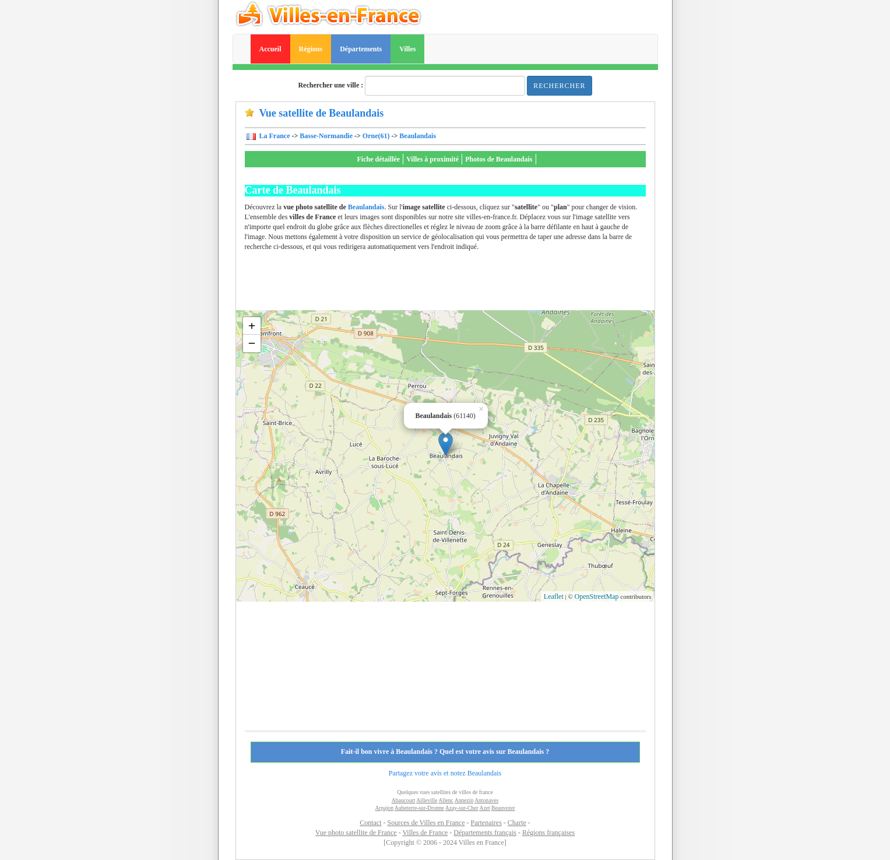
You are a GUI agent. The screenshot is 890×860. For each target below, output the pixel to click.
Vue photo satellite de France (356, 833)
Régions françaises (548, 833)
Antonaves (486, 800)
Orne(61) (376, 136)
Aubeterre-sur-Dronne (419, 808)
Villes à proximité (432, 159)
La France (274, 136)
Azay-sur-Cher (462, 808)
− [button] (252, 343)
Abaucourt (404, 800)
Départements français (484, 833)
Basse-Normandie (326, 136)
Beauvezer (503, 808)
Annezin (464, 800)
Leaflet (554, 596)
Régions (311, 49)
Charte (517, 823)
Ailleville (426, 800)
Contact (370, 823)
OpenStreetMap (597, 596)
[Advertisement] (457, 284)
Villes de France (425, 833)
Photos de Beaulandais (498, 159)
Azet (484, 808)
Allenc (445, 800)
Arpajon (384, 808)
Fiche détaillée (378, 159)
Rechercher (559, 86)
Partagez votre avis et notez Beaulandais (445, 773)
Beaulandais (417, 136)
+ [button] (252, 325)
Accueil (270, 49)
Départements (361, 49)
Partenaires (486, 823)
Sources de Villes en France (426, 823)
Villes (407, 49)
